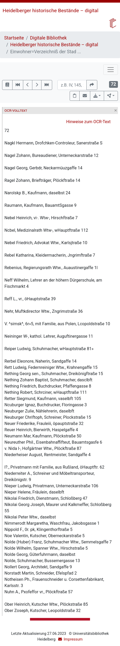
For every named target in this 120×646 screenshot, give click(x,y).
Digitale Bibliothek (48, 38)
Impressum (73, 639)
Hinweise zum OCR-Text (88, 121)
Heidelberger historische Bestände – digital (50, 11)
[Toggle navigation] (110, 69)
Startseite (14, 38)
